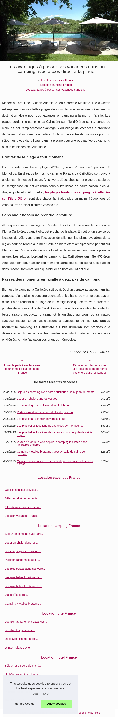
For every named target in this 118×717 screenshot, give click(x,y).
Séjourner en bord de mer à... (23, 665)
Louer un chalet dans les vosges (37, 398)
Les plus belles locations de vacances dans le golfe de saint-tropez (54, 434)
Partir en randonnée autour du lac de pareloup (45, 412)
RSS (97, 712)
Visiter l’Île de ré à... (17, 594)
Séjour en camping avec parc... (24, 533)
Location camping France (56, 84)
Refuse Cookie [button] (24, 703)
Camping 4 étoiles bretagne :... (24, 603)
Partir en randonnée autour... (23, 559)
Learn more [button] (41, 693)
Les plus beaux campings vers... (25, 568)
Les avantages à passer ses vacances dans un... (56, 89)
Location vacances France (57, 80)
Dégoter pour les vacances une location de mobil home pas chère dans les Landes (90, 369)
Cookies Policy (85, 712)
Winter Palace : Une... (18, 647)
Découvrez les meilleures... (22, 638)
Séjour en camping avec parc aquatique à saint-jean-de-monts (55, 392)
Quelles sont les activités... (21, 489)
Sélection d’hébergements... (22, 498)
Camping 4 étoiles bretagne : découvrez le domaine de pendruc (51, 453)
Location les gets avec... (20, 630)
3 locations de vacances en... (23, 507)
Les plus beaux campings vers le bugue (41, 418)
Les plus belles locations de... (23, 577)
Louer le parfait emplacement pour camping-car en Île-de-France (22, 369)
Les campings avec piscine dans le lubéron (43, 405)
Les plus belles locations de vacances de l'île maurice (50, 425)
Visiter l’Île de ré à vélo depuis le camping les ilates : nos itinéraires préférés (52, 443)
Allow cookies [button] (56, 703)
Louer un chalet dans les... (21, 542)
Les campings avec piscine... (23, 551)
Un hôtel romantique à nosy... (23, 674)
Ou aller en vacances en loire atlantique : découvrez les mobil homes (55, 462)
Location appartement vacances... (26, 621)
